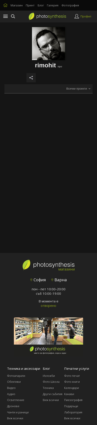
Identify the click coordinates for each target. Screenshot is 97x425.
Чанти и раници (18, 412)
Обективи (14, 382)
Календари (71, 388)
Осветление (15, 400)
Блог (41, 5)
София (38, 279)
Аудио (11, 394)
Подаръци (71, 406)
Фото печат (72, 376)
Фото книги (72, 382)
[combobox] (78, 88)
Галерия (52, 5)
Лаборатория (73, 412)
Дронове (13, 406)
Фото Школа (51, 382)
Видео (11, 388)
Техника (48, 388)
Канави (69, 394)
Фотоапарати (16, 376)
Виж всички (15, 418)
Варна (59, 279)
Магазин (17, 5)
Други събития (52, 394)
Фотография (70, 5)
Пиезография (73, 400)
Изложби (49, 376)
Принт (30, 5)
